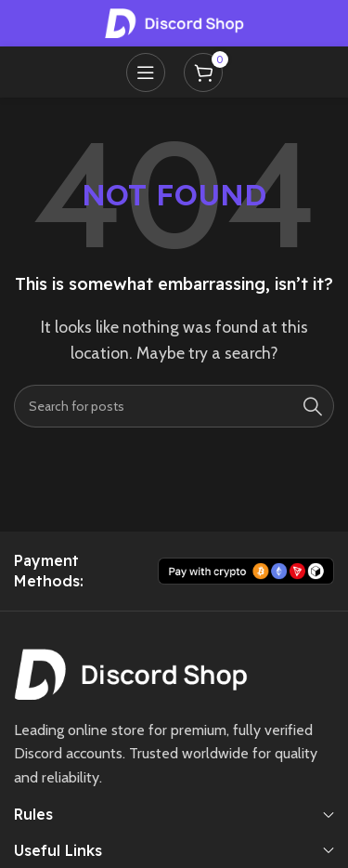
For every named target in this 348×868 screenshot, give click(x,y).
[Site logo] (174, 22)
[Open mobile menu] (145, 72)
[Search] (174, 406)
